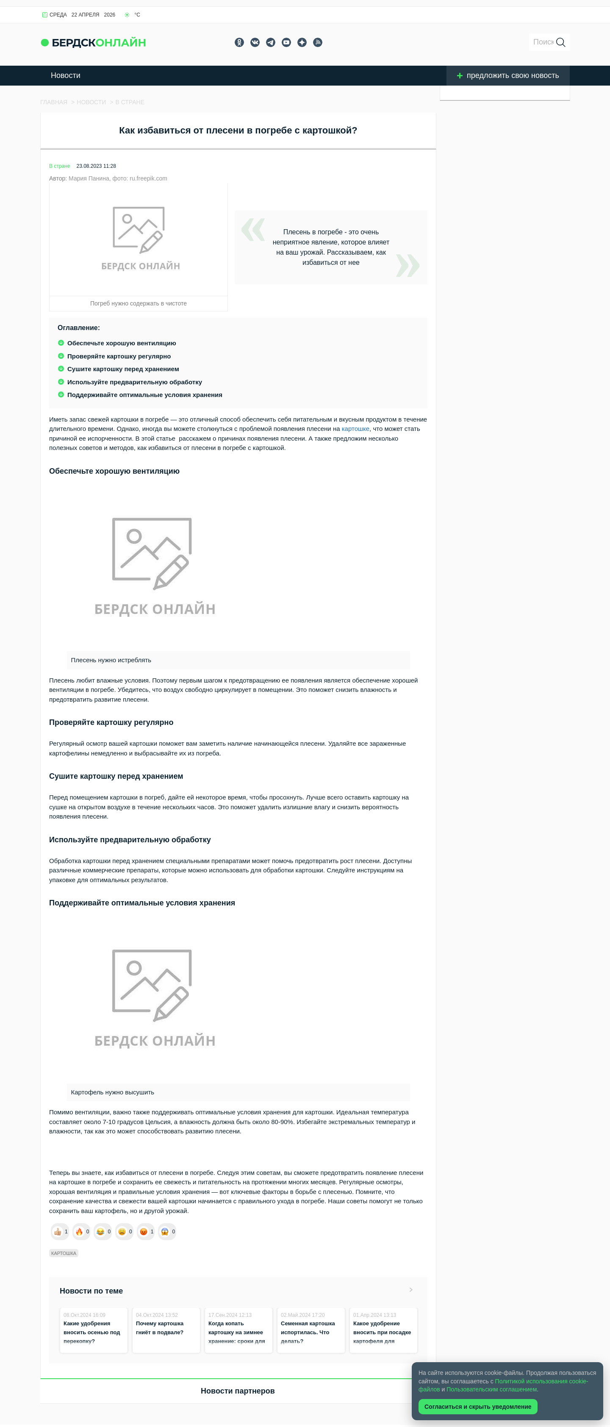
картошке (355, 428)
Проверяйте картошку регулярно (119, 356)
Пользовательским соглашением (491, 1389)
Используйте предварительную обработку (134, 382)
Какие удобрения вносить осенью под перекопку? (92, 1332)
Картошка (63, 1253)
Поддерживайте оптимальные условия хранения (144, 394)
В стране (59, 166)
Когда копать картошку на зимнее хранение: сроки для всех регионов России (236, 1341)
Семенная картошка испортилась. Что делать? (308, 1332)
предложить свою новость (508, 75)
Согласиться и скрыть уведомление (478, 1406)
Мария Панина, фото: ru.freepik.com (118, 178)
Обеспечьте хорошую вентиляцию (121, 343)
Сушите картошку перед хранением (123, 368)
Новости (65, 75)
